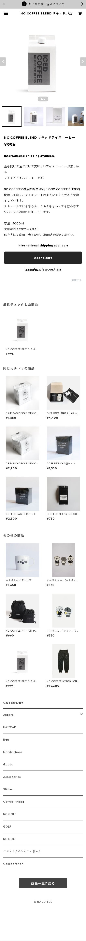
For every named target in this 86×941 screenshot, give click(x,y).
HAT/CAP (9, 727)
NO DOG (9, 839)
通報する (77, 279)
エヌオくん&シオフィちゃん (22, 851)
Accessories (12, 777)
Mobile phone (13, 752)
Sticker (8, 789)
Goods (8, 764)
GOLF (7, 826)
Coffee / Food (13, 802)
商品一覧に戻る (43, 883)
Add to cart (43, 258)
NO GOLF (10, 814)
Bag (6, 739)
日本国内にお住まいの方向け (43, 270)
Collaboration (13, 864)
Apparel (9, 715)
